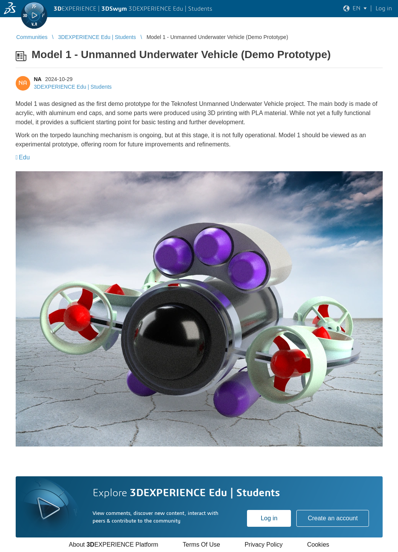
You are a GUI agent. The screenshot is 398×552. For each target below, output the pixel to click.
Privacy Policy (264, 544)
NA (38, 79)
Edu (24, 157)
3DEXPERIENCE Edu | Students (73, 87)
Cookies (318, 544)
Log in (269, 518)
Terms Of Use (201, 544)
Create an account (333, 518)
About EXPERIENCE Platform (113, 544)
